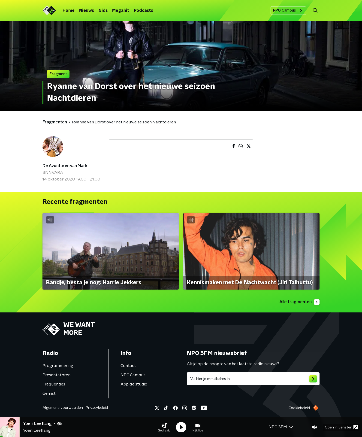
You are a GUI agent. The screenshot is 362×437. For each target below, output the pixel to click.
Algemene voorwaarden (62, 407)
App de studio (134, 384)
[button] (164, 427)
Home (69, 11)
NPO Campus (288, 10)
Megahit (120, 11)
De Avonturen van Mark (64, 166)
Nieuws (86, 11)
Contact (128, 366)
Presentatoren (56, 375)
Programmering (57, 366)
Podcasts (143, 11)
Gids (103, 11)
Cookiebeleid (299, 408)
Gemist (49, 393)
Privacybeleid (97, 407)
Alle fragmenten (299, 302)
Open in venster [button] (341, 427)
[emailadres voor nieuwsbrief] (253, 378)
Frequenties (53, 384)
